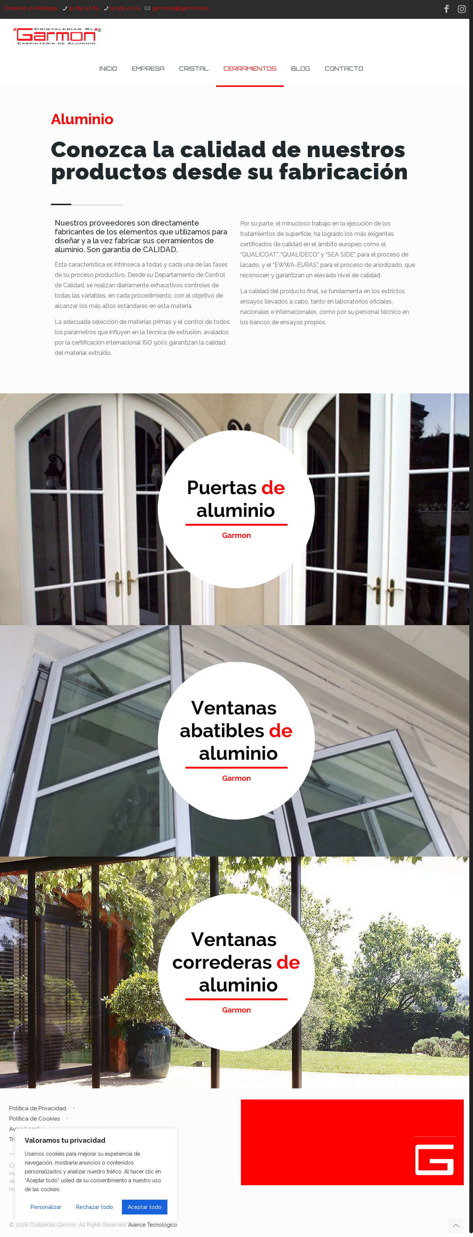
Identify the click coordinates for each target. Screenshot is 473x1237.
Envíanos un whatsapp (31, 8)
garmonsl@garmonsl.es (180, 8)
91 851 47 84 (84, 8)
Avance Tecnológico (152, 1225)
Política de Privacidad (37, 1108)
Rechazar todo (94, 1207)
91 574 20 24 (125, 8)
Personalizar (46, 1207)
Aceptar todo (144, 1207)
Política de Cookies (34, 1118)
